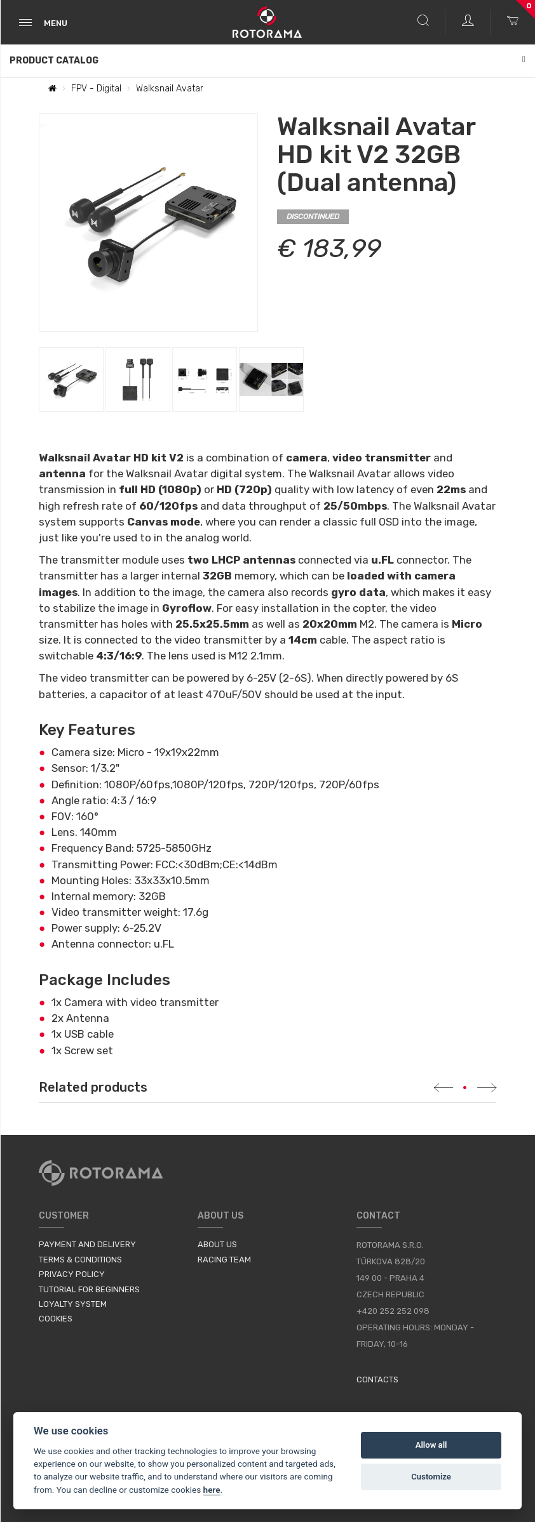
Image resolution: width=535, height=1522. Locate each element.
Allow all (431, 1445)
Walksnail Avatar (169, 88)
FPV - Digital (96, 88)
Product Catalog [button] (267, 60)
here (211, 1490)
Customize (431, 1476)
